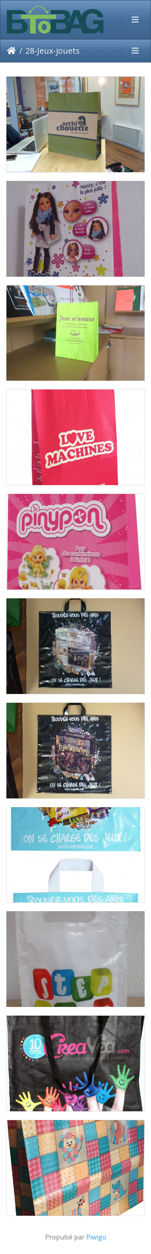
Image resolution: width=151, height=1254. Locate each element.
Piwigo (96, 1237)
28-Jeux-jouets (52, 50)
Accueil (11, 51)
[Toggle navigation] (135, 20)
